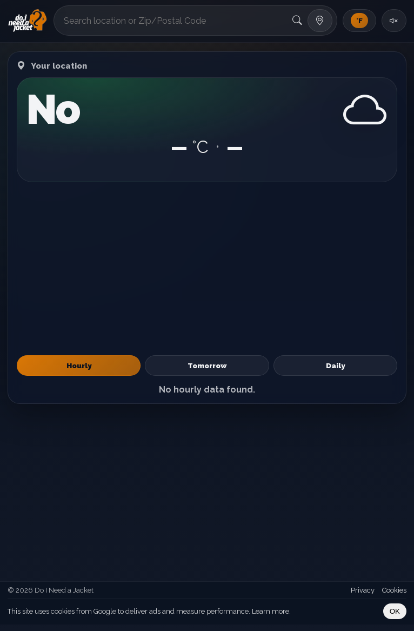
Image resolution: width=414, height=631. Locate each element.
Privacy (363, 590)
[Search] (297, 20)
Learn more (270, 611)
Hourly (78, 365)
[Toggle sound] (394, 20)
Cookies (394, 590)
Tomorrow (207, 365)
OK (395, 611)
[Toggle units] (359, 20)
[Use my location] (320, 20)
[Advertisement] (207, 268)
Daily (335, 365)
